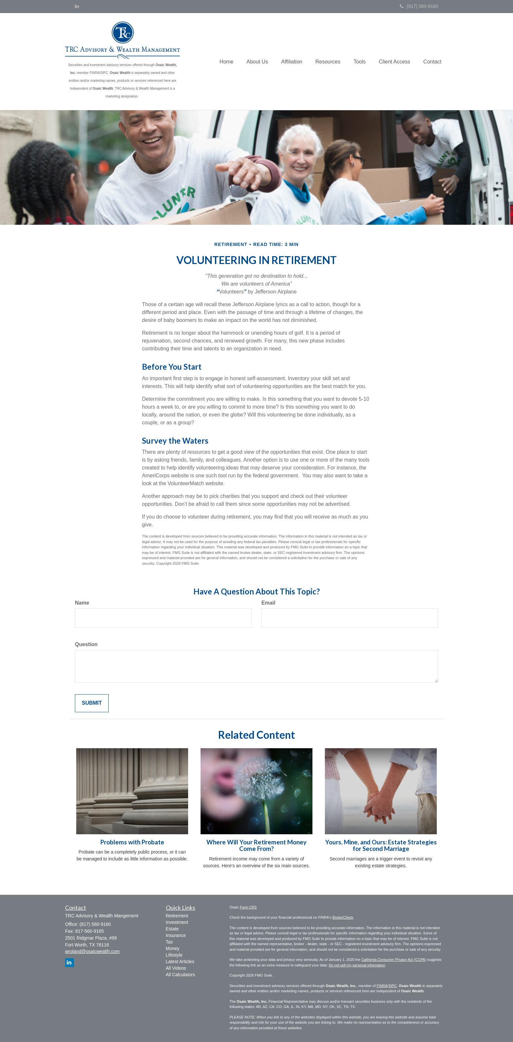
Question (86, 644)
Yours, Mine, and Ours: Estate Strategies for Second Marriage (381, 846)
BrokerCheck (342, 917)
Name (82, 603)
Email (268, 603)
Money (173, 948)
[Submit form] (92, 703)
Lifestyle (174, 955)
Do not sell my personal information (357, 965)
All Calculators (180, 974)
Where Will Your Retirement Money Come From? (256, 846)
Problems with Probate (132, 842)
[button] (257, 61)
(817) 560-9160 (419, 6)
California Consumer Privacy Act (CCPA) (394, 960)
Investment (177, 922)
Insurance (176, 935)
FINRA (382, 986)
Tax (169, 942)
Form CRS (248, 907)
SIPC (392, 986)
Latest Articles (180, 961)
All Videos (176, 968)
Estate (172, 928)
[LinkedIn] (77, 6)
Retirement (177, 915)
